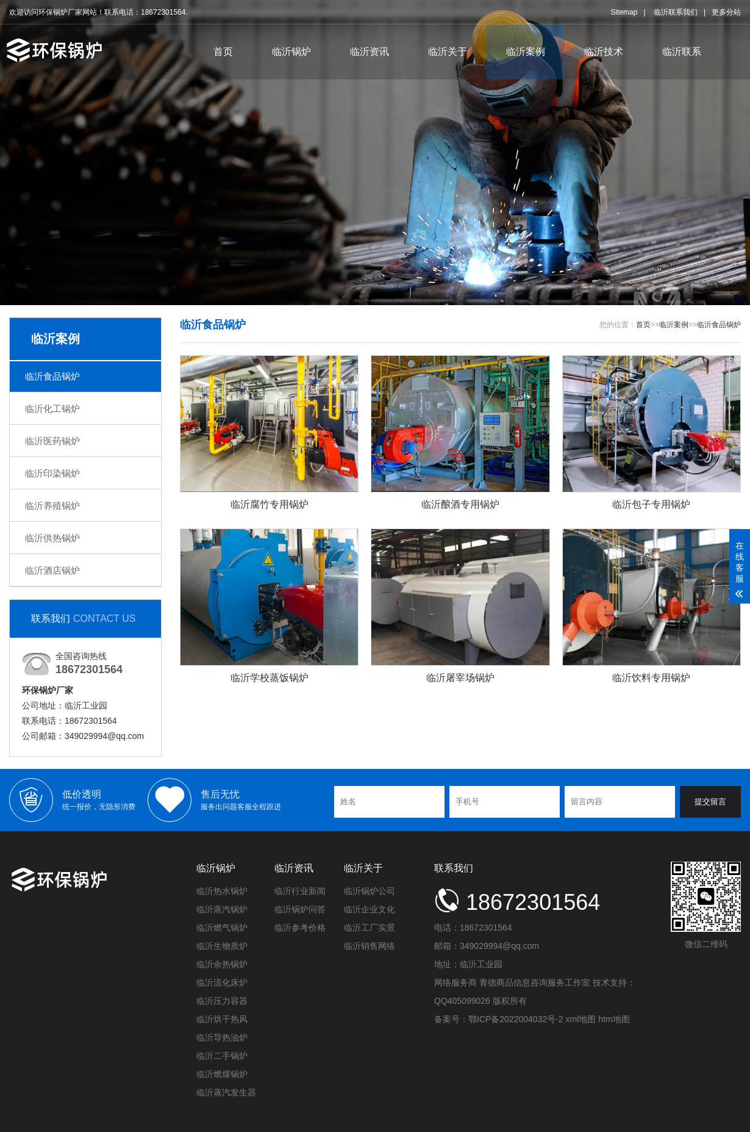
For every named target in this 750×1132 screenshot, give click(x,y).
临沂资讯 (369, 51)
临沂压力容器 (222, 1001)
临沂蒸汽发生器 (226, 1092)
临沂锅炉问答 (300, 909)
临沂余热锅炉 (222, 964)
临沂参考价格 (300, 927)
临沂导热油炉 (222, 1037)
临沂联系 (681, 51)
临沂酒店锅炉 (52, 570)
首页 (223, 51)
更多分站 (726, 11)
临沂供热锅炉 (52, 538)
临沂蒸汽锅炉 (222, 909)
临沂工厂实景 (369, 927)
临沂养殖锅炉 (52, 505)
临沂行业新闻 (300, 891)
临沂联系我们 (676, 11)
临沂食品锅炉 (52, 376)
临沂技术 (603, 51)
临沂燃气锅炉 (222, 927)
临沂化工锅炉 (52, 408)
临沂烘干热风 (222, 1019)
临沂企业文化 (369, 909)
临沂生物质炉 (222, 946)
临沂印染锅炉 (52, 473)
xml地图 (581, 1019)
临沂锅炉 (291, 51)
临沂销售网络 (369, 946)
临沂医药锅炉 (52, 441)
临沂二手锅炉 (222, 1056)
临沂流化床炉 (222, 982)
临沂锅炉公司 (369, 891)
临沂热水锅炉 (222, 891)
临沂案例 (525, 51)
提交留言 (710, 801)
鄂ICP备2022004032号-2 (515, 1019)
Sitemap (623, 11)
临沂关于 (447, 51)
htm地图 (613, 1019)
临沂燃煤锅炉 (222, 1074)
